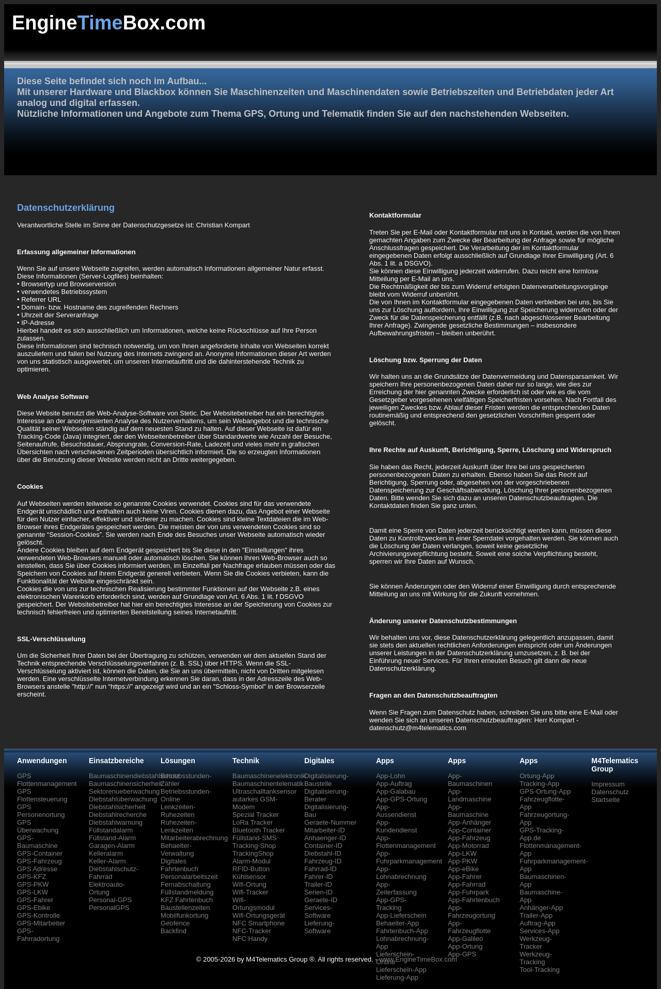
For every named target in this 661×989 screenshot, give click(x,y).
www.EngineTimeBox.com (418, 959)
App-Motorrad (468, 845)
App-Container (469, 830)
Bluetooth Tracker (258, 830)
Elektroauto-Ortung (107, 888)
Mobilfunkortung (185, 915)
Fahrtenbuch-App (402, 931)
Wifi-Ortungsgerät (258, 915)
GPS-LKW (32, 892)
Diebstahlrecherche (118, 814)
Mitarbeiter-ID (324, 830)
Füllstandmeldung (187, 892)
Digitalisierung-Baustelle (326, 779)
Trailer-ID (318, 884)
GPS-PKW (33, 884)
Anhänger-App (541, 907)
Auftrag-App (537, 923)
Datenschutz (609, 792)
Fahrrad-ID (320, 869)
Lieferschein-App (401, 969)
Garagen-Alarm (112, 845)
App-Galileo (465, 938)
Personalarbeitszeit (189, 876)
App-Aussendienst (396, 810)
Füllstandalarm (111, 830)
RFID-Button (251, 869)
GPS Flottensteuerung (42, 795)
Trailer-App (536, 915)
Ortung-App (537, 776)
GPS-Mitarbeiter (41, 923)
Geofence (175, 923)
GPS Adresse (37, 869)
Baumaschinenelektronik (269, 776)
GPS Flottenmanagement (47, 779)
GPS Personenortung (41, 810)
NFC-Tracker (251, 931)
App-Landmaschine (470, 795)
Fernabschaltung (186, 884)
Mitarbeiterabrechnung (194, 838)
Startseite (605, 799)
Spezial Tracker (255, 814)
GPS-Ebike (33, 907)
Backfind (173, 931)
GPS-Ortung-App (545, 791)
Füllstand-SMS (254, 838)
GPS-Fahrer (35, 900)
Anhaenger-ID (325, 838)
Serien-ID (318, 892)
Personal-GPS (110, 900)
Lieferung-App (397, 977)
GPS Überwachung (37, 826)
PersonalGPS (109, 907)
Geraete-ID (320, 900)
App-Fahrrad (466, 884)
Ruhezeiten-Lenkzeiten (179, 826)
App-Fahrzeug (469, 838)
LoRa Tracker (252, 822)
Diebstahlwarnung (116, 822)
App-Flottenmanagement (406, 841)
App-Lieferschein (401, 915)
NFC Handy (249, 938)
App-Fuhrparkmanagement (409, 857)
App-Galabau (396, 791)
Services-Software (318, 911)
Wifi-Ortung (249, 884)
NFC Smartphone (258, 923)
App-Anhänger (469, 822)
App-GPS (462, 954)
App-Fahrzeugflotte (469, 927)
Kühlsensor (249, 876)
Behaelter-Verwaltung (177, 849)
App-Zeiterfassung (396, 888)
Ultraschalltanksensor (264, 791)
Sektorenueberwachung (124, 791)
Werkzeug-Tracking (536, 958)
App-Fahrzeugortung (471, 911)
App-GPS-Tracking (391, 903)
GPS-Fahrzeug (39, 861)
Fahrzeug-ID (322, 861)
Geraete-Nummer (330, 822)
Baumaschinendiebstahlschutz (134, 776)
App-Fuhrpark (468, 892)
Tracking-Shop (254, 845)
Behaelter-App (397, 923)
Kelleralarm (106, 853)
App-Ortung (465, 946)
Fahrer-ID (318, 876)
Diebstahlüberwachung (123, 799)
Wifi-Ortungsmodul (253, 903)
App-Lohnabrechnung (401, 872)
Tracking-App (539, 783)
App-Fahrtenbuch (473, 900)
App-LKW (462, 853)
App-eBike (463, 869)
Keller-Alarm (107, 861)
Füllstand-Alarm (112, 838)
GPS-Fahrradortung (38, 934)
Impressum (607, 784)
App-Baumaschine (468, 810)
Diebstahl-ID (322, 853)
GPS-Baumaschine (37, 841)
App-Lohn (390, 776)
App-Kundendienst (396, 826)
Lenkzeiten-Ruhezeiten (178, 810)
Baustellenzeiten (185, 907)
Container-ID (323, 845)
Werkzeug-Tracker (536, 942)
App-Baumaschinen (470, 779)
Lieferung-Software (319, 927)
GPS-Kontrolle (38, 915)
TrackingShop (253, 853)
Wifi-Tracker (250, 892)
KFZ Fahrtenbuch (187, 900)
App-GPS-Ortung (401, 799)
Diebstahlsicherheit (117, 807)
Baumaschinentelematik (268, 783)
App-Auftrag (394, 783)
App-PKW (462, 861)
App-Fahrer (465, 876)
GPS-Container (39, 853)
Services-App (539, 931)
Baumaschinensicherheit (125, 783)
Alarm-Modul (251, 861)
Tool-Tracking (540, 969)
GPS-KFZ (31, 876)
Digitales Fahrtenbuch (179, 865)
